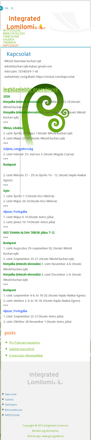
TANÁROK (9, 42)
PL (12, 8)
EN (6, 8)
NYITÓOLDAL (12, 415)
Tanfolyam (11, 36)
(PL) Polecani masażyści (24, 342)
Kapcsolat (11, 45)
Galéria (8, 39)
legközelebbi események (30, 89)
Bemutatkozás (14, 33)
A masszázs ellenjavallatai (26, 355)
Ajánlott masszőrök (21, 349)
